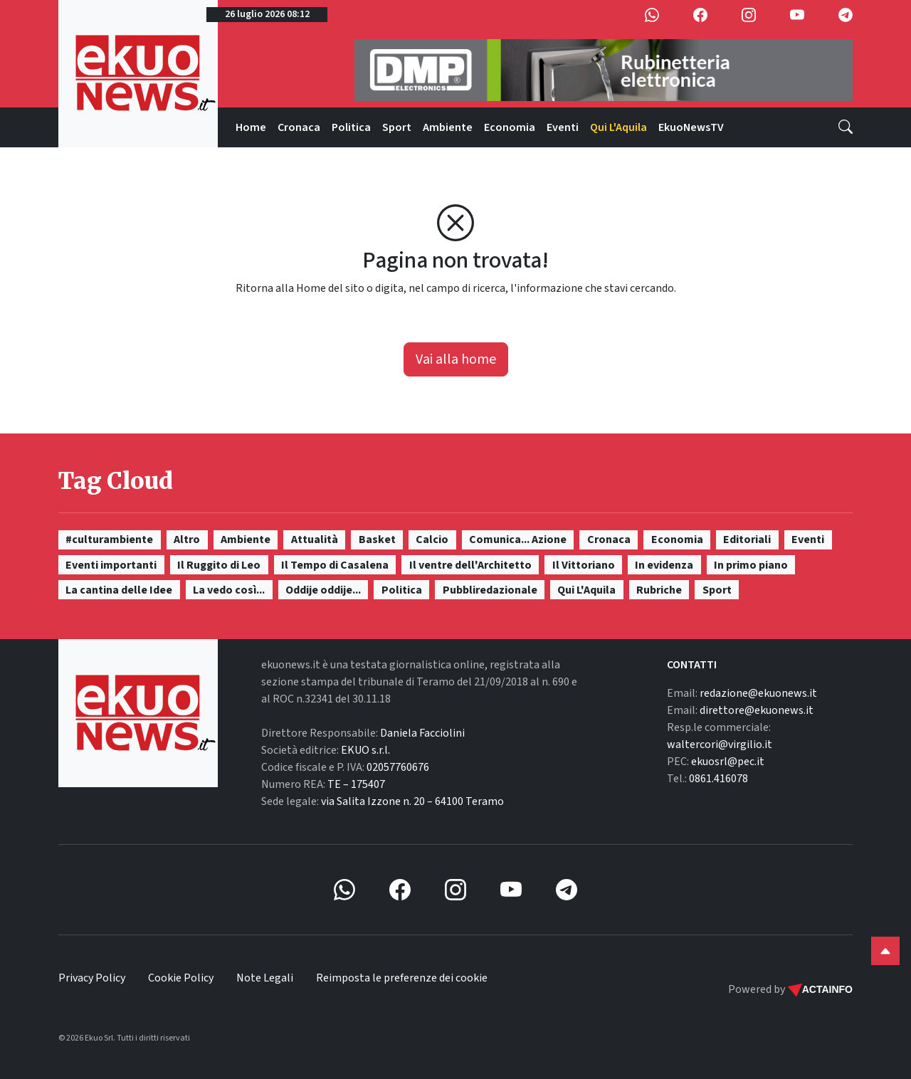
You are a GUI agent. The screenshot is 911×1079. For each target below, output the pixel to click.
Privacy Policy (91, 978)
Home (251, 127)
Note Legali (264, 978)
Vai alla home (456, 359)
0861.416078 (718, 778)
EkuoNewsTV (691, 127)
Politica (351, 127)
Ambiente (448, 127)
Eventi (563, 127)
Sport (396, 127)
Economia (509, 127)
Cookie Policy (181, 978)
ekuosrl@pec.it (727, 761)
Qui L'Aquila (618, 127)
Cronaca (299, 127)
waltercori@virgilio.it (719, 744)
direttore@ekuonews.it (756, 710)
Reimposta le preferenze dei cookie (402, 978)
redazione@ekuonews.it (758, 693)
